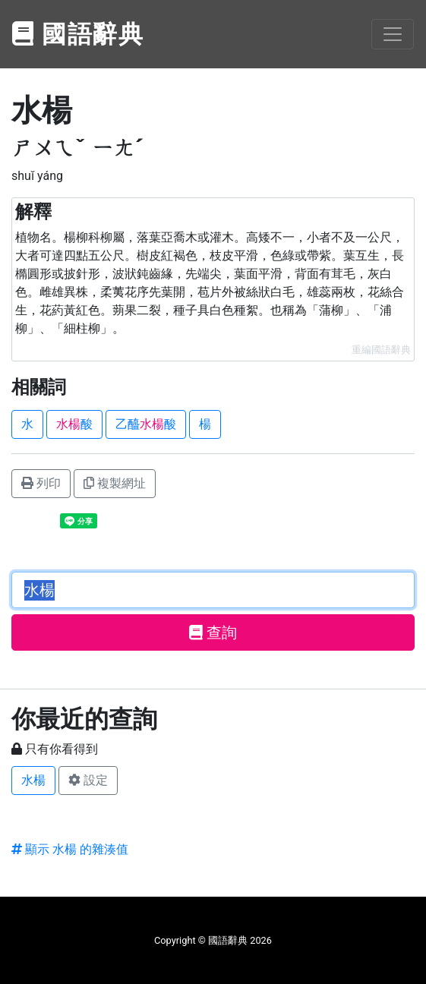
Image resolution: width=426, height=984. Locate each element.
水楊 (33, 780)
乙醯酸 (145, 424)
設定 (88, 780)
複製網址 (115, 483)
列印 (41, 483)
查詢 (213, 632)
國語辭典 (78, 34)
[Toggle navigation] (392, 34)
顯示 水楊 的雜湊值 (69, 849)
